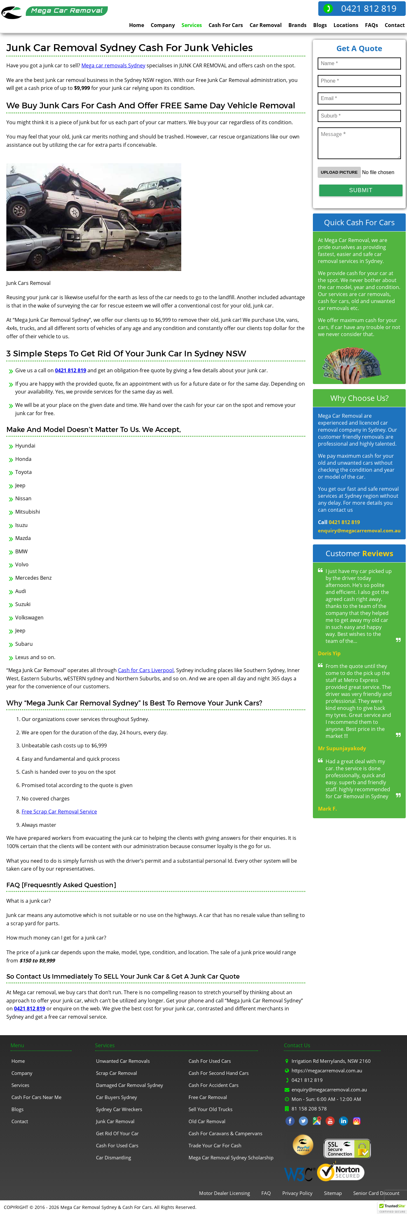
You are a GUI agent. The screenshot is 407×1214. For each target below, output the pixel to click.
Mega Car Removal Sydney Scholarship (231, 1157)
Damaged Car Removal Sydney (129, 1085)
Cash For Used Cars (117, 1145)
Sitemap (333, 1193)
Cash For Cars (226, 25)
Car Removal (266, 25)
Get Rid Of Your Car (117, 1133)
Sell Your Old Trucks (210, 1109)
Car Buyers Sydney (116, 1097)
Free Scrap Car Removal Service (59, 811)
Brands (297, 25)
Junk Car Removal (115, 1121)
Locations (346, 25)
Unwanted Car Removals (123, 1061)
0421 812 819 (369, 8)
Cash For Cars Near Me (36, 1097)
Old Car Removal (207, 1121)
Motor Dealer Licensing (224, 1193)
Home (136, 25)
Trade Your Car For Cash (215, 1145)
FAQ (266, 1193)
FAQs (371, 25)
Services (192, 25)
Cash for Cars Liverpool (146, 670)
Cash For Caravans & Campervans (225, 1133)
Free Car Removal (208, 1097)
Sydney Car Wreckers (119, 1109)
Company (163, 25)
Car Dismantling (113, 1157)
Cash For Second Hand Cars (219, 1073)
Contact (395, 25)
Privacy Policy (297, 1193)
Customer (359, 553)
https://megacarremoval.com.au (327, 1070)
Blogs (320, 25)
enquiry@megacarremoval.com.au (359, 530)
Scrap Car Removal (116, 1073)
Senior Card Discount (376, 1193)
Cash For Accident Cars (213, 1085)
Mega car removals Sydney (113, 65)
